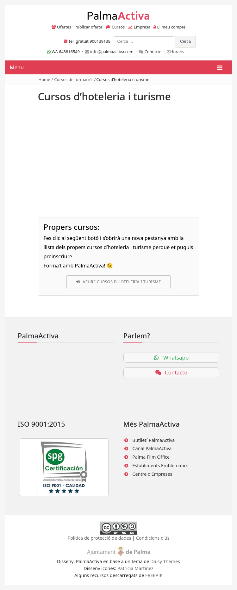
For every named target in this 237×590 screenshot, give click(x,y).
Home (44, 79)
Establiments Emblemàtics (160, 465)
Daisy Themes (165, 561)
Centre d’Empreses (152, 474)
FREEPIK (154, 575)
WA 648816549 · (66, 51)
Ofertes (64, 27)
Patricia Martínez (135, 568)
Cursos (118, 27)
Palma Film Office (151, 457)
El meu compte (171, 27)
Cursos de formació (73, 79)
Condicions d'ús (153, 538)
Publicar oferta (88, 27)
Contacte (153, 51)
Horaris (177, 51)
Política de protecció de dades (99, 538)
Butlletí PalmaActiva (153, 440)
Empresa (142, 27)
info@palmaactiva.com (112, 51)
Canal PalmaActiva (152, 448)
